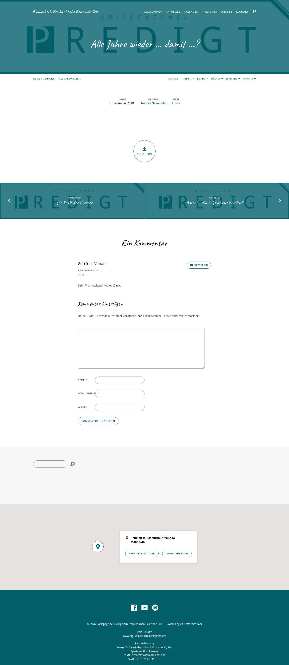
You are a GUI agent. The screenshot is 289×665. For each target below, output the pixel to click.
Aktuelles (173, 11)
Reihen (202, 78)
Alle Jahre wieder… (69, 78)
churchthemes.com (191, 624)
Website (83, 407)
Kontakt (242, 11)
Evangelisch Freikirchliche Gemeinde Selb (65, 11)
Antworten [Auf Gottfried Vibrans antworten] (199, 265)
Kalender (191, 11)
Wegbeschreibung (177, 553)
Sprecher (233, 78)
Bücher (217, 78)
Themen (188, 78)
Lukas (176, 103)
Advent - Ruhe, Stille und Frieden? (214, 202)
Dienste (226, 11)
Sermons (48, 78)
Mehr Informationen (142, 553)
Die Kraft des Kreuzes (74, 202)
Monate (249, 78)
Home (36, 78)
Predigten (209, 11)
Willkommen (153, 11)
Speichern (144, 151)
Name (82, 379)
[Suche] (50, 464)
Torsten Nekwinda (153, 103)
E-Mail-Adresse (88, 393)
